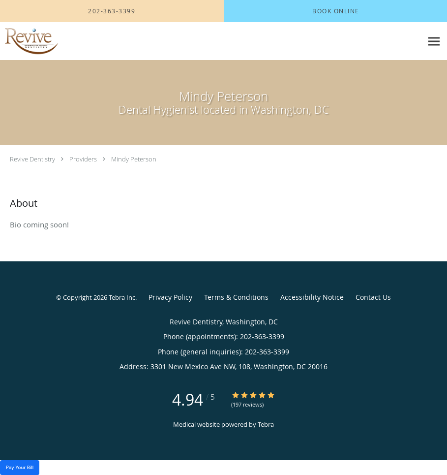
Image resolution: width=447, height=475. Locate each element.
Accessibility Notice (312, 297)
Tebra (266, 424)
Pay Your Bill (19, 467)
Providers (83, 159)
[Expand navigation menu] (434, 41)
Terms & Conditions (236, 297)
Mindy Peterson (133, 159)
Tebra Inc (122, 297)
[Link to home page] (29, 41)
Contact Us (373, 297)
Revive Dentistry (32, 159)
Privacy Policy (170, 297)
